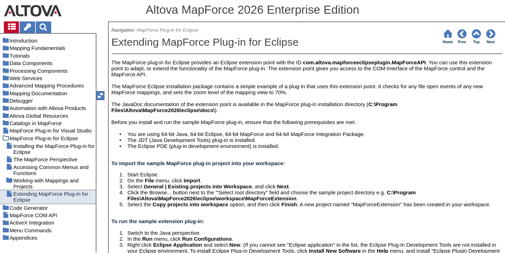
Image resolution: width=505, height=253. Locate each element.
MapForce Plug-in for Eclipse (167, 30)
